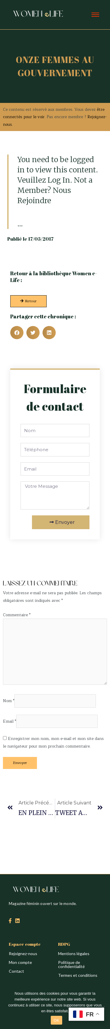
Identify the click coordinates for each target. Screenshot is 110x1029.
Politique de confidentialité (71, 964)
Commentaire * (17, 615)
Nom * (8, 701)
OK (56, 1020)
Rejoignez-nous (23, 953)
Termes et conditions (77, 975)
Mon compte (20, 962)
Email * (9, 721)
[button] (16, 332)
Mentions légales (73, 953)
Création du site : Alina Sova (28, 570)
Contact (16, 971)
